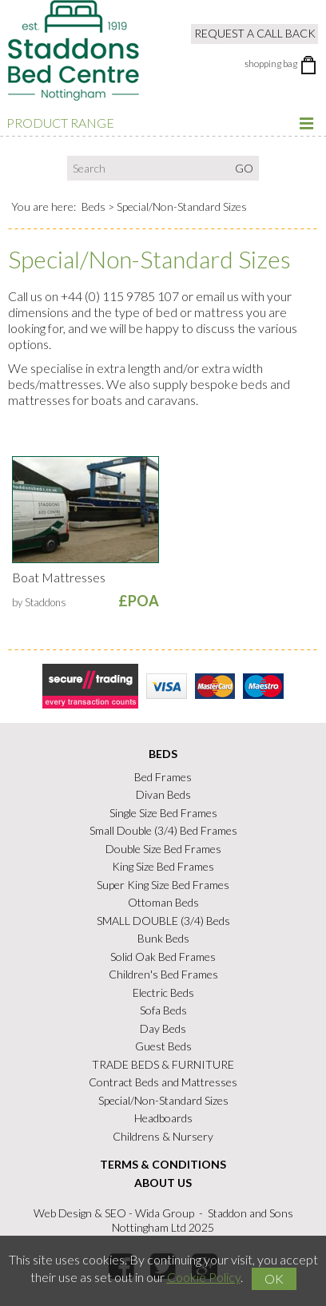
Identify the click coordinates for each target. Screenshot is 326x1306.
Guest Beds (163, 1046)
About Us (163, 1182)
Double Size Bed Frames (163, 848)
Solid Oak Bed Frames (163, 956)
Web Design (63, 1213)
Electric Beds (163, 992)
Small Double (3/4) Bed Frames (163, 830)
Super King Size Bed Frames (163, 884)
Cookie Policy (204, 1276)
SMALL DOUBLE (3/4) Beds (163, 920)
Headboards (163, 1118)
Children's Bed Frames (163, 974)
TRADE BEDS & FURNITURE (163, 1064)
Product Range (161, 123)
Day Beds (163, 1028)
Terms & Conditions (163, 1164)
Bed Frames (163, 777)
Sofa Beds (163, 1010)
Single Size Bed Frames (163, 813)
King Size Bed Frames (163, 866)
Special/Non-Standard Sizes (163, 1100)
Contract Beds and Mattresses (163, 1082)
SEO (115, 1213)
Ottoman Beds (163, 902)
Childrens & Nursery (163, 1136)
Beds (93, 206)
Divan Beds (163, 794)
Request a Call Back (255, 33)
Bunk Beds (163, 938)
